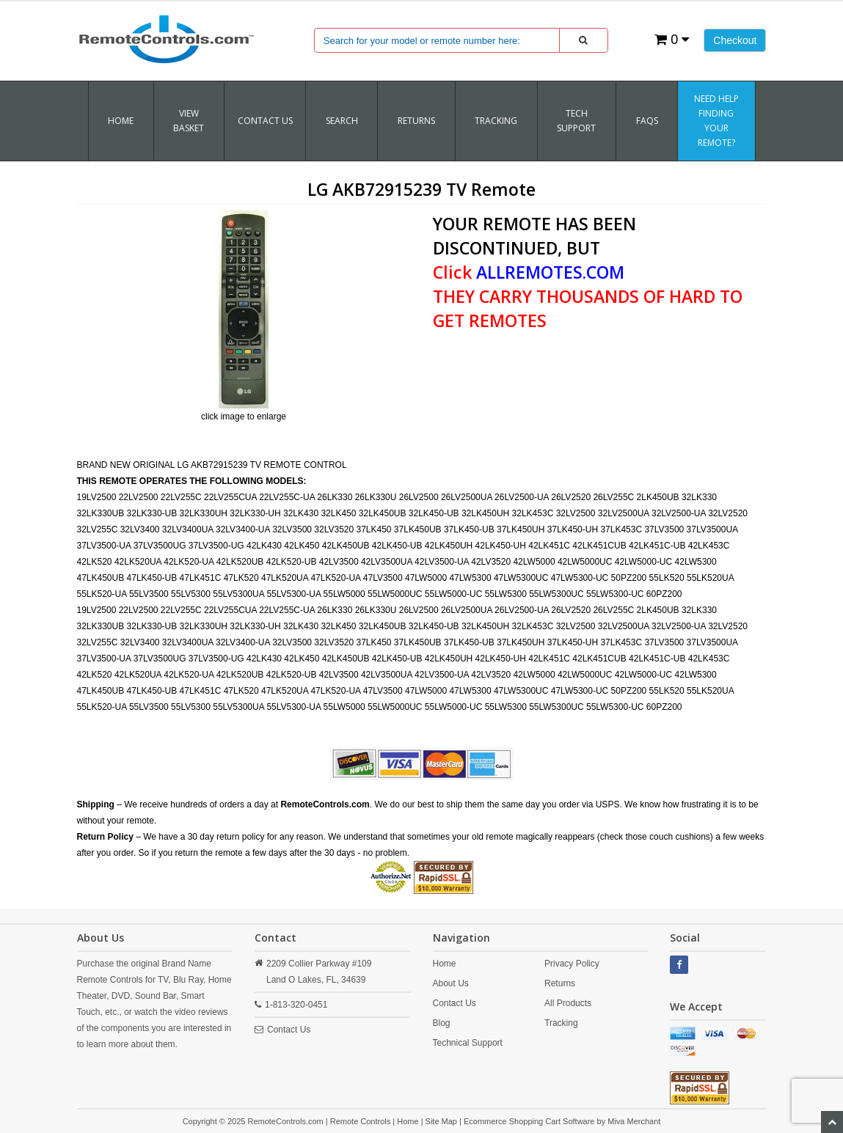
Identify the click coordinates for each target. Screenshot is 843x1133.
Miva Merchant (633, 1121)
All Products (567, 1003)
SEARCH (342, 120)
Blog (441, 1023)
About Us (451, 983)
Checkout (734, 40)
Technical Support (468, 1043)
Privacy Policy (571, 963)
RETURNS (416, 120)
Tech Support (576, 120)
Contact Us (265, 120)
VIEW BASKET (188, 120)
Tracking (561, 1023)
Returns (559, 983)
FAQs (647, 120)
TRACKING (496, 120)
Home (121, 120)
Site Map (441, 1121)
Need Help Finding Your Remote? (716, 120)
